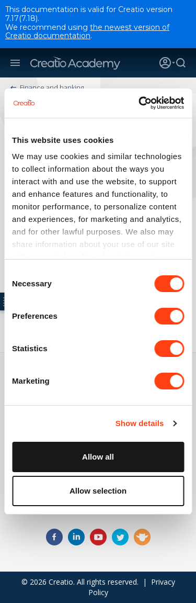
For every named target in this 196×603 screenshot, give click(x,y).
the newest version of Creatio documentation (87, 32)
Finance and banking (52, 87)
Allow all (98, 456)
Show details (140, 423)
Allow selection (98, 490)
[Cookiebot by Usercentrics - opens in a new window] (139, 103)
